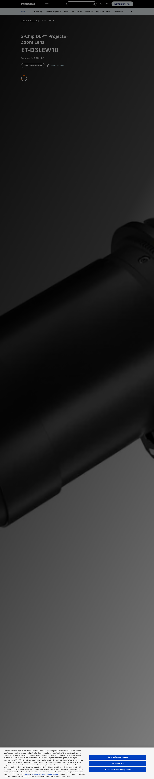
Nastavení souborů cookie (117, 757)
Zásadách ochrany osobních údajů (45, 774)
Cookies (27, 774)
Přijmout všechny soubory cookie (118, 769)
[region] (77, 763)
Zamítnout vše (118, 763)
